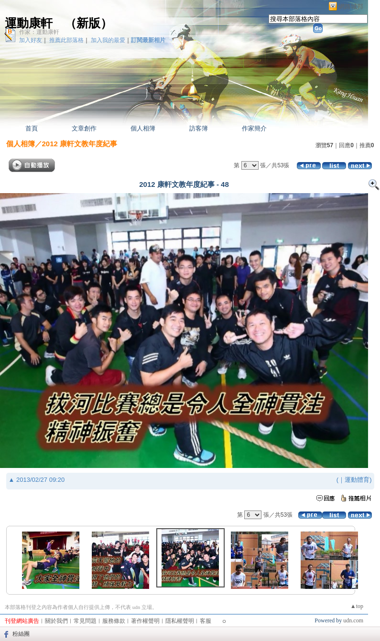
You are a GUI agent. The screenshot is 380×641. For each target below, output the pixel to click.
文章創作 (84, 128)
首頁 (31, 128)
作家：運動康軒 (39, 32)
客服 (205, 621)
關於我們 (56, 621)
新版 (88, 23)
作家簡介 (254, 128)
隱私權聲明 (179, 621)
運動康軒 (29, 23)
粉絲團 (21, 633)
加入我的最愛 (108, 40)
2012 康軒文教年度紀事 (80, 144)
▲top (356, 606)
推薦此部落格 (66, 40)
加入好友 (30, 40)
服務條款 (113, 621)
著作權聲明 (145, 621)
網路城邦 (350, 6)
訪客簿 (198, 128)
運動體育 (357, 479)
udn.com (353, 620)
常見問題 (85, 621)
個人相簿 (142, 128)
